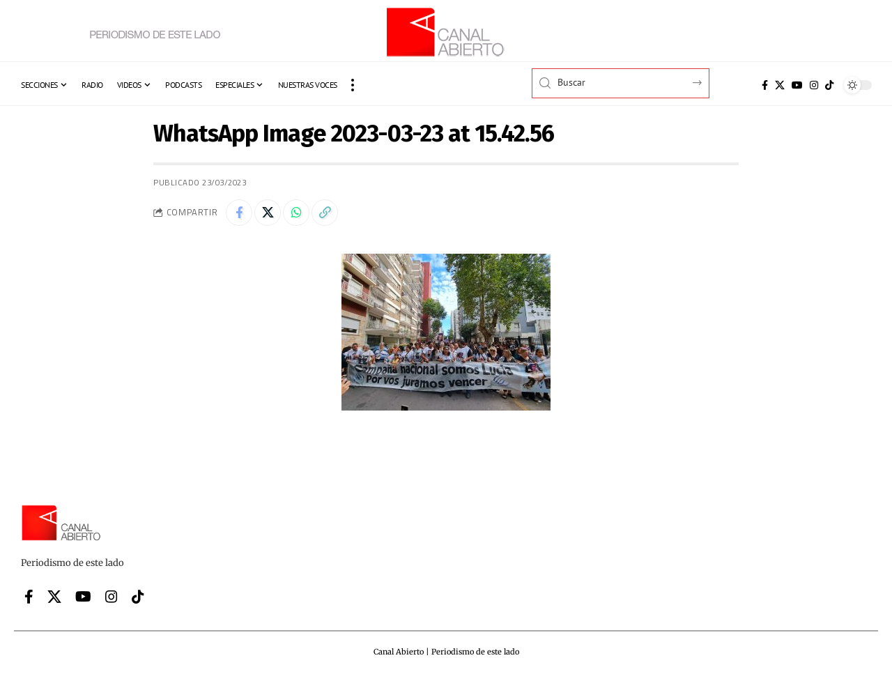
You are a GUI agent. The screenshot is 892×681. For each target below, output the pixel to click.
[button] (352, 85)
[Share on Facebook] (240, 213)
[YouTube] (797, 85)
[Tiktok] (829, 85)
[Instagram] (814, 85)
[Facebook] (764, 85)
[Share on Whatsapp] (300, 213)
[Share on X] (270, 213)
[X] (779, 85)
